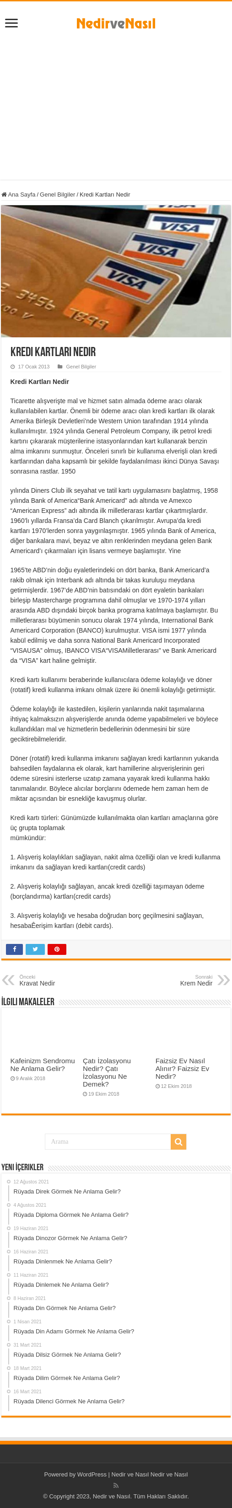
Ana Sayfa (18, 194)
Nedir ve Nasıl (169, 1474)
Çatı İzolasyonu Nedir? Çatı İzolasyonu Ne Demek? (107, 1072)
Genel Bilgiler (57, 194)
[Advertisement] (116, 102)
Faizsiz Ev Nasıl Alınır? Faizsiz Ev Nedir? (182, 1068)
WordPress (92, 1474)
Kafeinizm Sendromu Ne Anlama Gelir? (43, 1064)
